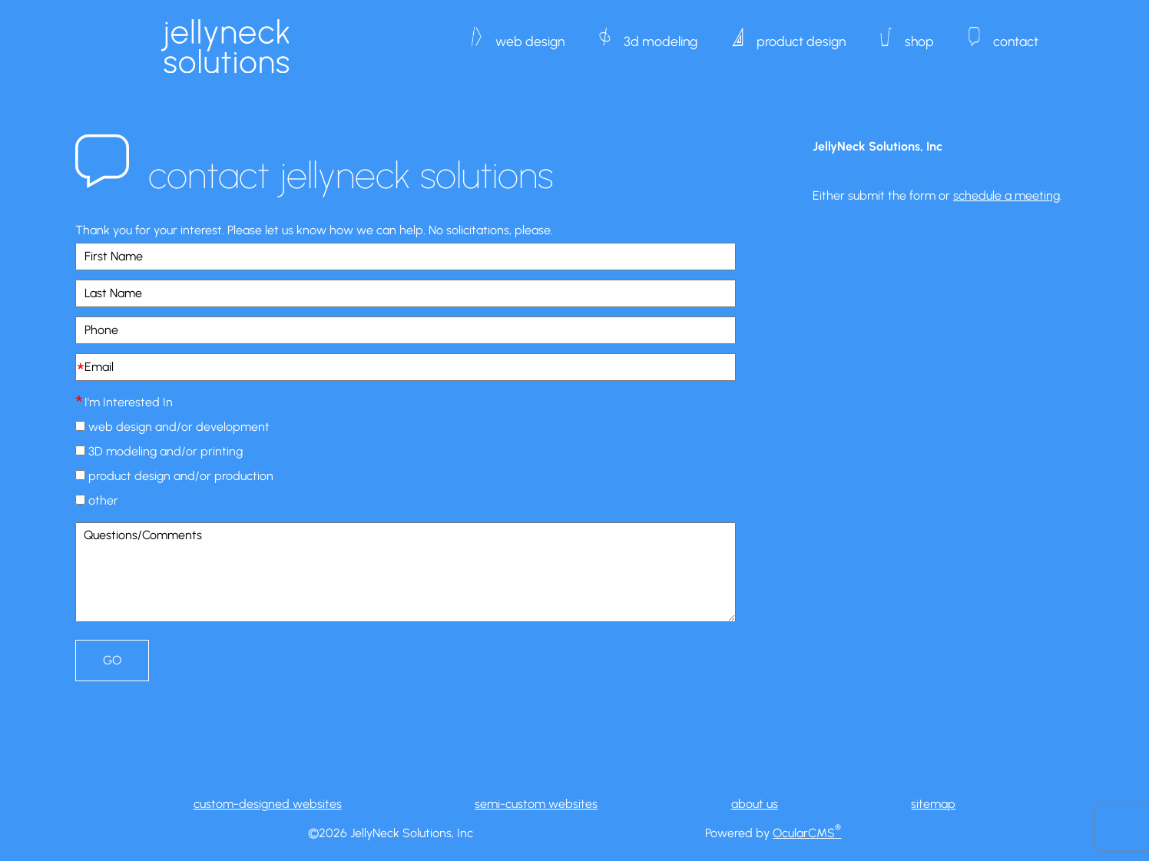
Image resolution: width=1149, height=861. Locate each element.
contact (1015, 34)
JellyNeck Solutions (225, 46)
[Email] (405, 367)
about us (754, 803)
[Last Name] (405, 293)
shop (919, 34)
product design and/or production (180, 476)
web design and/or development (179, 426)
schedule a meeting (1006, 195)
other (103, 500)
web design (530, 34)
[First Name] (405, 256)
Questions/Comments (405, 572)
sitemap (933, 803)
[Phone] (405, 330)
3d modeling (660, 34)
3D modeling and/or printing (165, 451)
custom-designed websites (268, 803)
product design (801, 34)
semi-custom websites (536, 803)
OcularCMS (807, 833)
